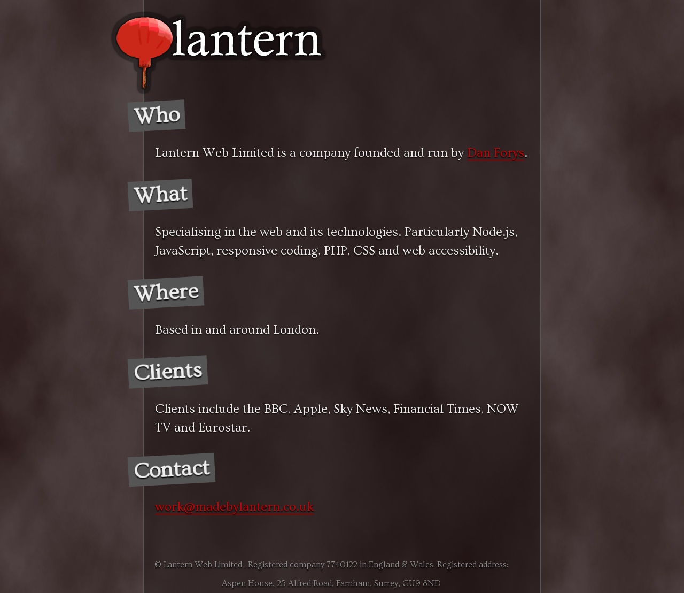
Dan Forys (495, 152)
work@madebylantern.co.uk (234, 506)
